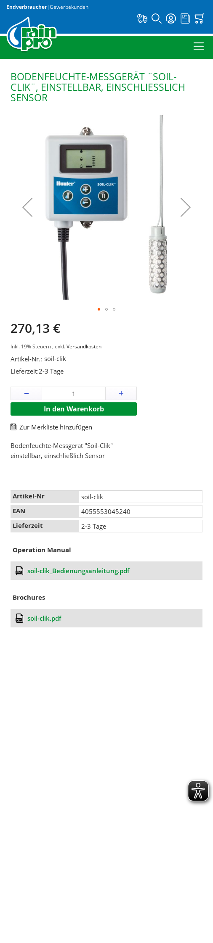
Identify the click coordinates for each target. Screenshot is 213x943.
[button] (27, 207)
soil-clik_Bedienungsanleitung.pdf (78, 570)
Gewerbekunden (69, 7)
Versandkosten (84, 346)
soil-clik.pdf (44, 618)
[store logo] (31, 35)
